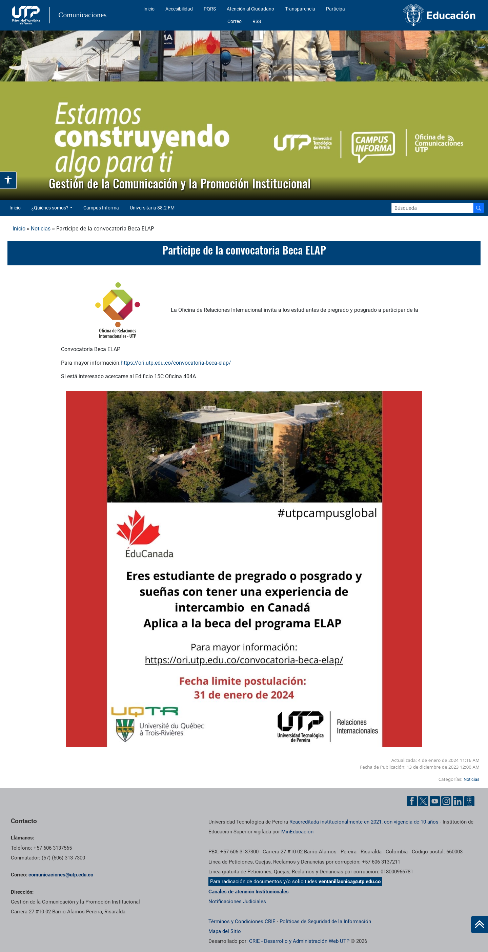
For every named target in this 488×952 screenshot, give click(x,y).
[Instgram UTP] (446, 801)
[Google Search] (432, 208)
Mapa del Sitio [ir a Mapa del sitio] (224, 931)
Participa (335, 9)
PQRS (210, 9)
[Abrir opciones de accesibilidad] (8, 180)
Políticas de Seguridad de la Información (325, 921)
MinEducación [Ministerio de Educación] (297, 832)
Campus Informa (101, 207)
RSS (256, 21)
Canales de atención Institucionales (248, 892)
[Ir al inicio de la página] (479, 924)
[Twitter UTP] (423, 801)
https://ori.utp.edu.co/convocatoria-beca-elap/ (176, 363)
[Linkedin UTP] (458, 801)
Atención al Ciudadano (250, 9)
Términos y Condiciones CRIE (242, 921)
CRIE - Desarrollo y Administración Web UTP (299, 941)
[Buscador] (478, 208)
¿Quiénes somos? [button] (50, 207)
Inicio (149, 9)
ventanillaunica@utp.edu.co (350, 881)
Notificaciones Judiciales (237, 901)
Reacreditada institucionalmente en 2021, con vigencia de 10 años (364, 822)
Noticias (40, 228)
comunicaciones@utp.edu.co (60, 875)
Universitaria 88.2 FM (152, 207)
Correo (234, 21)
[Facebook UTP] (412, 801)
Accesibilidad (179, 9)
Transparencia (300, 9)
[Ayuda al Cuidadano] (469, 801)
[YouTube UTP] (435, 801)
